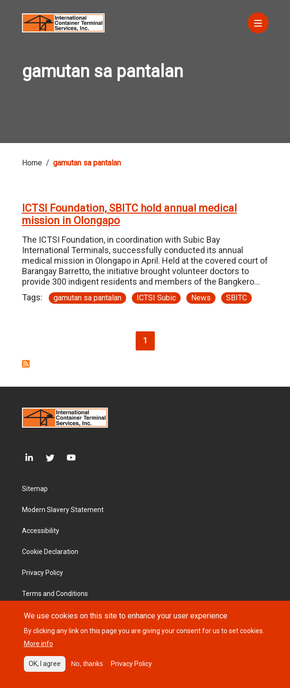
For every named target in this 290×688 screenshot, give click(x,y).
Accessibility (40, 530)
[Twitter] (43, 458)
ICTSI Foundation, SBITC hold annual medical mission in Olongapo (129, 214)
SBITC (236, 297)
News (201, 297)
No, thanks (87, 667)
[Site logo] (63, 22)
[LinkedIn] (27, 458)
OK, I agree (45, 667)
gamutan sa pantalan (87, 297)
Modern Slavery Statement (63, 509)
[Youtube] (64, 458)
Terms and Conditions (55, 593)
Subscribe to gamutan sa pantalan (26, 364)
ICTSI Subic (156, 297)
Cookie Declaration (50, 551)
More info (38, 647)
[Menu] (258, 22)
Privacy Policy (42, 572)
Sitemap (35, 489)
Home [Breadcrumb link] (32, 162)
